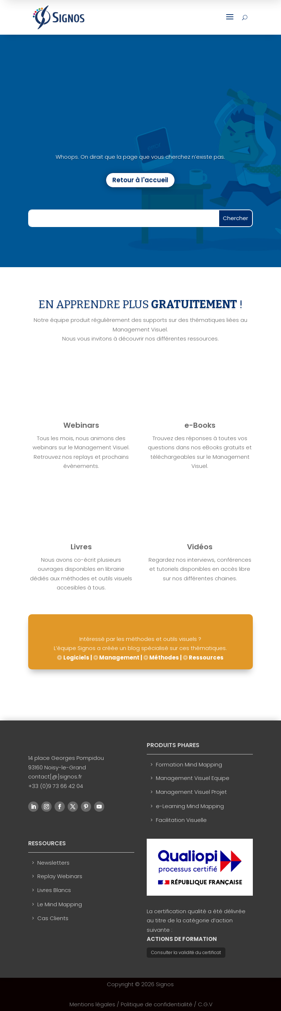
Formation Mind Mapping (189, 764)
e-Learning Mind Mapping (190, 806)
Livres (81, 547)
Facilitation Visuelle (181, 820)
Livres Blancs (54, 890)
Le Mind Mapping (59, 904)
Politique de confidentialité (156, 1004)
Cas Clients (52, 918)
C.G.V (205, 1004)
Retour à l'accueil (140, 180)
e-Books (200, 425)
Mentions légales (92, 1004)
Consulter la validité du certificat (186, 952)
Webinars (81, 425)
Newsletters (53, 862)
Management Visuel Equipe (192, 778)
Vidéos (200, 547)
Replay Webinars (59, 876)
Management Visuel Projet (191, 792)
